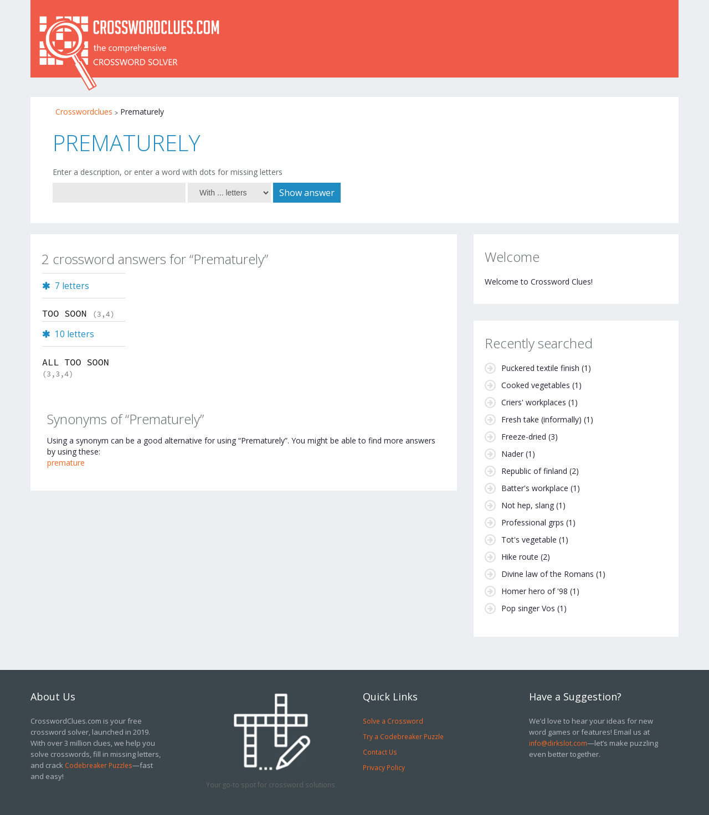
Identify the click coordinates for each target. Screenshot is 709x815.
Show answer (307, 193)
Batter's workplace (534, 488)
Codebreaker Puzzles (98, 765)
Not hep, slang (527, 505)
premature (66, 462)
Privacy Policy (384, 767)
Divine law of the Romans (547, 574)
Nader (512, 453)
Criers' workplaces (533, 402)
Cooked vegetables (535, 385)
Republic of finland (534, 471)
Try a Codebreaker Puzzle (403, 736)
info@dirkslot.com (558, 743)
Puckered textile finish (540, 368)
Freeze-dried (523, 436)
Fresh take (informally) (541, 419)
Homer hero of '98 (534, 591)
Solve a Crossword (393, 720)
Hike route (519, 556)
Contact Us (380, 751)
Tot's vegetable (529, 539)
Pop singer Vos (528, 608)
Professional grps (532, 522)
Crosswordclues (83, 111)
